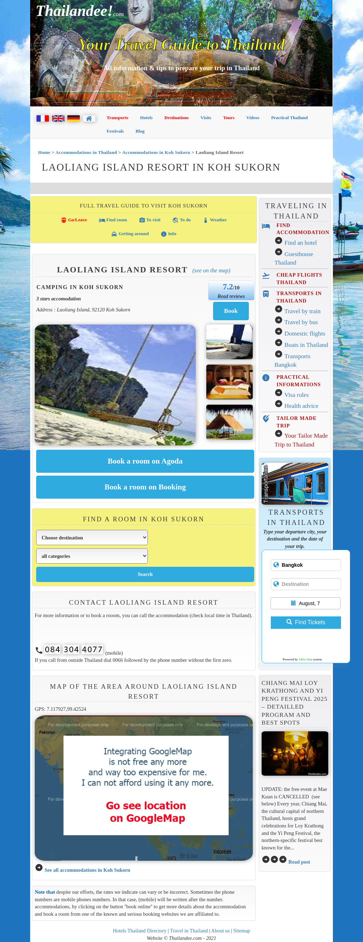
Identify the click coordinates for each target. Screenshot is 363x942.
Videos (252, 117)
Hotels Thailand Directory (139, 930)
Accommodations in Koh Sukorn (156, 152)
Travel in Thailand (189, 930)
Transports (117, 117)
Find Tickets (305, 622)
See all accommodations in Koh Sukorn (87, 870)
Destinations (176, 117)
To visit (150, 220)
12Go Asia (305, 659)
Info (168, 234)
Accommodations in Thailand (86, 152)
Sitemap (241, 930)
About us (220, 930)
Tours (228, 117)
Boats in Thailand (306, 345)
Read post (299, 862)
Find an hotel (301, 242)
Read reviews (231, 296)
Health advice (302, 406)
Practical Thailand (289, 117)
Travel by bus (301, 322)
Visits (206, 117)
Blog (139, 131)
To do (181, 220)
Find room (113, 220)
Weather (214, 220)
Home (44, 152)
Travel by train (302, 311)
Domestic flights (305, 333)
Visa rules (296, 395)
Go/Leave (74, 220)
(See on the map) (211, 270)
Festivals (115, 131)
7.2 (228, 286)
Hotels (146, 117)
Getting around (130, 234)
